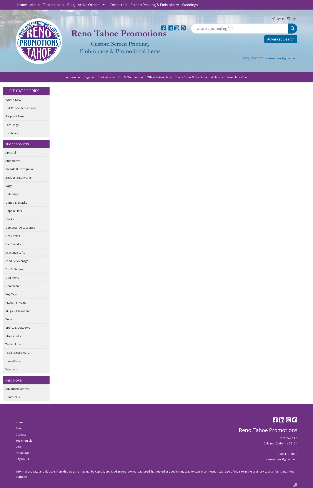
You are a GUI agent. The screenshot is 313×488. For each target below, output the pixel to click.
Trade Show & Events (189, 77)
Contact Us (119, 4)
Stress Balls (13, 336)
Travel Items (13, 361)
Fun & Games (14, 269)
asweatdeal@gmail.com (281, 58)
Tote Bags (12, 125)
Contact (21, 434)
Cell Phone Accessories (20, 108)
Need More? (235, 77)
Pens (8, 319)
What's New (13, 100)
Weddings (190, 4)
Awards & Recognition (20, 169)
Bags (87, 77)
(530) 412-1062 (252, 58)
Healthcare (12, 286)
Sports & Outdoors (17, 327)
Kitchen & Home (16, 302)
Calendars (12, 194)
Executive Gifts (15, 253)
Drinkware (104, 77)
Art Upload (23, 453)
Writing (215, 77)
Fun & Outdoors (129, 77)
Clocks (9, 219)
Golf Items (12, 278)
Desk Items (12, 236)
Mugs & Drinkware (17, 311)
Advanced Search (281, 39)
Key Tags (11, 294)
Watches (11, 369)
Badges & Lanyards (18, 177)
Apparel (71, 77)
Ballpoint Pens (14, 116)
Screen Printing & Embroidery (155, 4)
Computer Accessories (20, 228)
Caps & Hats (13, 211)
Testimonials (53, 4)
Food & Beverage (16, 261)
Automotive (12, 161)
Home (22, 4)
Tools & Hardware (17, 353)
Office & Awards (157, 77)
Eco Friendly (13, 244)
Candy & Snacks (16, 202)
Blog (71, 4)
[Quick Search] (239, 29)
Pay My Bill (23, 459)
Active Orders (89, 4)
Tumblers (11, 133)
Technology (13, 344)
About (35, 4)
